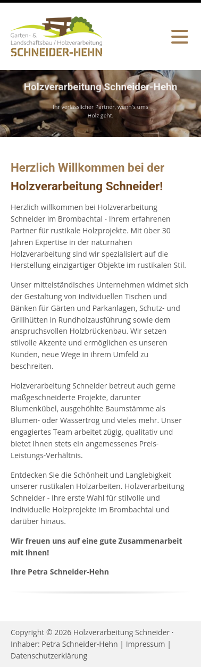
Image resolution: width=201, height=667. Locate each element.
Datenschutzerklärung (49, 656)
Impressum (145, 644)
